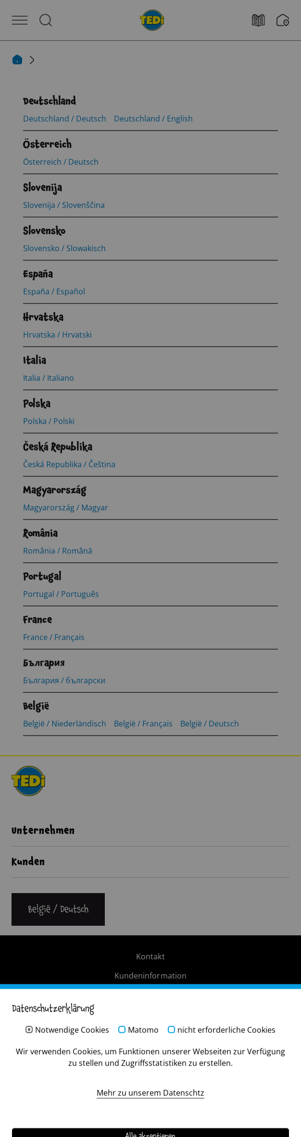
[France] (37, 620)
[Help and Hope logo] (150, 1099)
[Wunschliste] (282, 20)
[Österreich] (47, 144)
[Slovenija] (42, 187)
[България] (44, 663)
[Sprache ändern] (58, 909)
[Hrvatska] (43, 317)
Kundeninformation (150, 975)
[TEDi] (152, 19)
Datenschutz (150, 1014)
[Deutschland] (49, 101)
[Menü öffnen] (20, 20)
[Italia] (34, 360)
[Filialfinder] (264, 20)
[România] (40, 533)
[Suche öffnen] (45, 20)
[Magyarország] (55, 490)
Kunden (28, 862)
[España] (38, 274)
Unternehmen (43, 830)
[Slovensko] (44, 231)
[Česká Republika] (57, 447)
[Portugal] (42, 576)
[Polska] (36, 403)
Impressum (150, 995)
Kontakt (150, 956)
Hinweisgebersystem (150, 1033)
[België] (36, 706)
